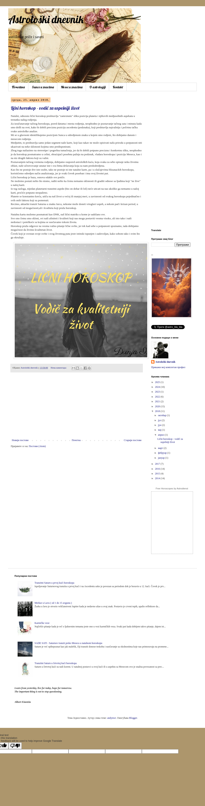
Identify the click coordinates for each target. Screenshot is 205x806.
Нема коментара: (59, 367)
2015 (158, 473)
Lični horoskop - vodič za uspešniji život (45, 108)
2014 (158, 478)
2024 (158, 386)
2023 (158, 391)
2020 (158, 406)
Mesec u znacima (71, 87)
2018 (158, 411)
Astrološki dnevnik (46, 19)
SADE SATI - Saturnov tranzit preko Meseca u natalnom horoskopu (68, 643)
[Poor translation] (15, 745)
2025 (158, 382)
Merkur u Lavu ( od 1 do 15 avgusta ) (53, 602)
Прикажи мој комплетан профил (168, 367)
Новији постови (20, 440)
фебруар (162, 452)
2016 (158, 468)
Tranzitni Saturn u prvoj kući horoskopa (54, 582)
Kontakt (118, 87)
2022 (158, 396)
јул (160, 420)
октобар (162, 415)
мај (160, 429)
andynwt (111, 717)
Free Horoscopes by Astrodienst (172, 488)
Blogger (133, 717)
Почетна (18, 87)
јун (160, 425)
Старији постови (132, 440)
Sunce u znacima (43, 87)
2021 (158, 401)
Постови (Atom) (37, 446)
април (161, 434)
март (161, 448)
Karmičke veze (42, 623)
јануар (161, 457)
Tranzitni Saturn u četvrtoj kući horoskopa (56, 663)
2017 (158, 463)
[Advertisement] (77, 408)
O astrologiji (97, 87)
